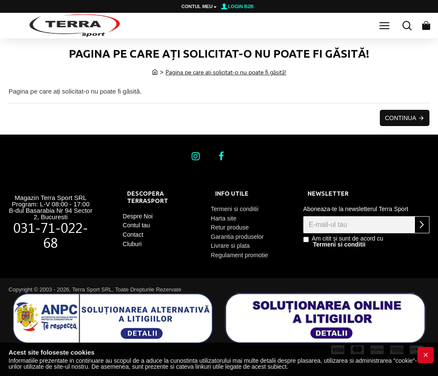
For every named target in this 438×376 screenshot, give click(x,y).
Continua (400, 118)
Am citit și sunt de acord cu (343, 241)
